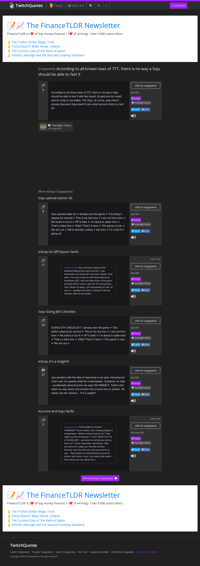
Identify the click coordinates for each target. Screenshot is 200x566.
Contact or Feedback (147, 551)
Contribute (178, 5)
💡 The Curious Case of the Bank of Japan (36, 51)
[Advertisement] (100, 162)
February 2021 (137, 432)
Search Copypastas (65, 551)
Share (145, 109)
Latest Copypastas (20, 551)
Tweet (136, 109)
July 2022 (135, 92)
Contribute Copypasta (122, 551)
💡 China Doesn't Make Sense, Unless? (33, 46)
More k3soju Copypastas (100, 478)
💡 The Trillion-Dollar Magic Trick (30, 42)
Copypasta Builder (99, 551)
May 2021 (135, 273)
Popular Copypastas (42, 551)
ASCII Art (76, 5)
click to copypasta (145, 85)
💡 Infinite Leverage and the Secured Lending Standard (45, 55)
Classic (56, 5)
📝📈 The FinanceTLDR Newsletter (63, 25)
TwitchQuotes (26, 5)
